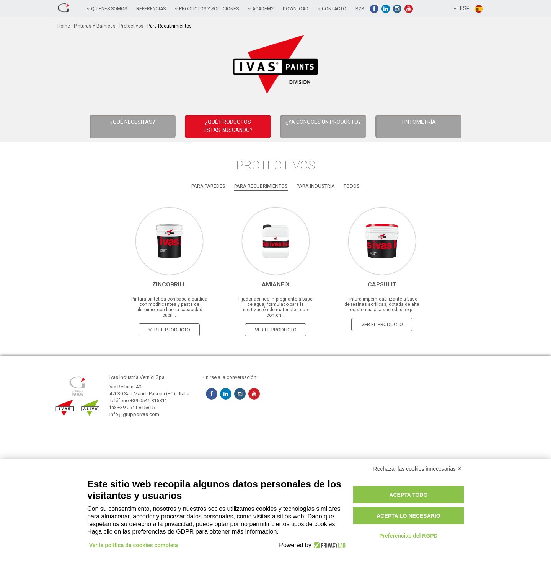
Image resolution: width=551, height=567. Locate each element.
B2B (359, 8)
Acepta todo (408, 495)
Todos (352, 186)
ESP (468, 9)
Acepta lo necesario (408, 516)
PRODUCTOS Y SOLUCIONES (207, 8)
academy (261, 8)
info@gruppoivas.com (134, 414)
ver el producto (169, 330)
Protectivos (131, 26)
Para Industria (316, 186)
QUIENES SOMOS (107, 8)
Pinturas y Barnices (95, 26)
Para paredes (208, 186)
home (63, 26)
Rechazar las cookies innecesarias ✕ (417, 469)
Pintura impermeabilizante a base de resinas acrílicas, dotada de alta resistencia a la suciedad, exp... (381, 304)
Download (295, 8)
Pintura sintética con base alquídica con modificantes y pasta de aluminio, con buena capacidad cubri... (169, 307)
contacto (332, 8)
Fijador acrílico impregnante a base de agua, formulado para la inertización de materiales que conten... (275, 307)
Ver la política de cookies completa (133, 545)
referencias (151, 8)
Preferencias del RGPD (408, 536)
